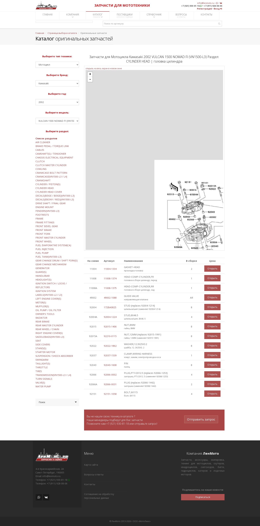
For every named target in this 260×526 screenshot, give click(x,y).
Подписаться (202, 497)
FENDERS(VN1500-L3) (47, 210)
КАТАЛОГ (98, 15)
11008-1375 (110, 288)
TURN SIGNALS (43, 378)
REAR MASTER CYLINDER (49, 325)
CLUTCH (40, 161)
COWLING (40, 169)
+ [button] (90, 74)
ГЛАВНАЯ (47, 15)
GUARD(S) (40, 272)
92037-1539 (110, 355)
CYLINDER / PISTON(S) (47, 184)
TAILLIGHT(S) (42, 363)
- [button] (90, 79)
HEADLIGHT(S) (43, 279)
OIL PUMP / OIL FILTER (48, 310)
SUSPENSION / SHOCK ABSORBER (54, 355)
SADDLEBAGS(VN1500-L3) (49, 336)
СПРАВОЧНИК (154, 15)
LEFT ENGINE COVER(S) (48, 298)
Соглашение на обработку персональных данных (99, 495)
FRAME (39, 218)
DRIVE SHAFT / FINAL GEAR (50, 203)
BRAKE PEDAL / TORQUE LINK (52, 146)
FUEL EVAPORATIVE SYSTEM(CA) (53, 245)
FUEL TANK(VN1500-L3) (48, 256)
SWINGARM (41, 359)
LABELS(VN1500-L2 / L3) (48, 294)
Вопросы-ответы (93, 474)
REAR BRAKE (42, 321)
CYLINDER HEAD (44, 188)
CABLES (39, 149)
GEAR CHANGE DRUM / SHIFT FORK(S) (56, 260)
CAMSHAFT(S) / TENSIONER (50, 153)
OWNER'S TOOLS (44, 314)
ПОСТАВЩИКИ (125, 15)
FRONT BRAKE (43, 230)
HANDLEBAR (42, 275)
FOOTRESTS (42, 214)
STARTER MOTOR (45, 352)
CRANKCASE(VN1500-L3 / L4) (51, 176)
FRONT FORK (42, 233)
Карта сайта (91, 464)
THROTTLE (41, 367)
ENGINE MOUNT (44, 207)
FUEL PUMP (42, 252)
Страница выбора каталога (62, 33)
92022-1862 (110, 345)
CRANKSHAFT (43, 180)
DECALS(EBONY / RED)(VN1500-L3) (54, 199)
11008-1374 (110, 278)
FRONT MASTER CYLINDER (50, 237)
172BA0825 (110, 307)
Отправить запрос (201, 418)
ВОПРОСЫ (181, 15)
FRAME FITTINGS (44, 222)
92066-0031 (110, 384)
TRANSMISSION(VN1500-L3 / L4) (53, 375)
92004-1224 (110, 316)
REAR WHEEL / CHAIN (47, 329)
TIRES (38, 371)
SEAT (38, 340)
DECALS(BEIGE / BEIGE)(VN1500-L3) (55, 195)
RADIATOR (41, 317)
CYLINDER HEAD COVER (48, 191)
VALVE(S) (40, 382)
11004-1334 (110, 268)
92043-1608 (110, 365)
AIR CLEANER (42, 142)
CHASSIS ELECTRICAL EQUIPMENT (54, 157)
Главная (39, 33)
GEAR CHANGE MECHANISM (50, 264)
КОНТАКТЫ (206, 15)
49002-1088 (110, 297)
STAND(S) (40, 348)
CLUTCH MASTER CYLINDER (50, 165)
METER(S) (40, 302)
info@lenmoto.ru (205, 2)
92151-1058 (110, 393)
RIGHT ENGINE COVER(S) (49, 333)
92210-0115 (110, 336)
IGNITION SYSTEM (45, 291)
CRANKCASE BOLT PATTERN (51, 172)
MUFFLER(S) (42, 306)
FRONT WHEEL (43, 241)
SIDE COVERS (42, 344)
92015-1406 (110, 326)
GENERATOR (42, 268)
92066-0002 (110, 374)
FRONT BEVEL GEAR (46, 226)
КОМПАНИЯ (72, 15)
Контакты (89, 484)
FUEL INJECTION (44, 249)
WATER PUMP (43, 386)
